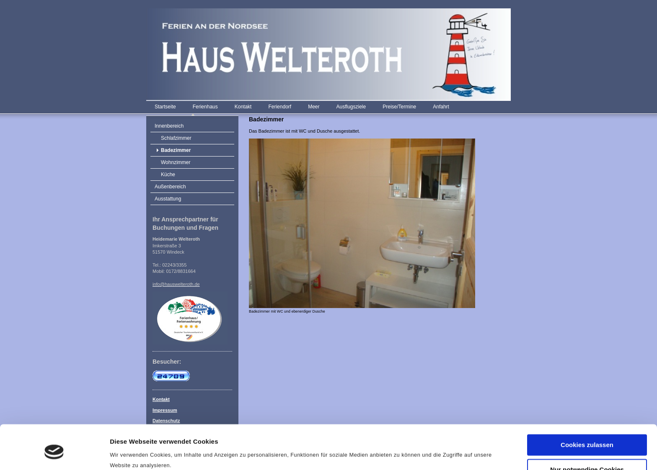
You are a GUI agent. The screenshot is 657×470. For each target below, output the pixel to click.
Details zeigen (131, 453)
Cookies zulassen (587, 409)
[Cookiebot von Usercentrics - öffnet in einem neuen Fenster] (54, 453)
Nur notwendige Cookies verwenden (587, 438)
